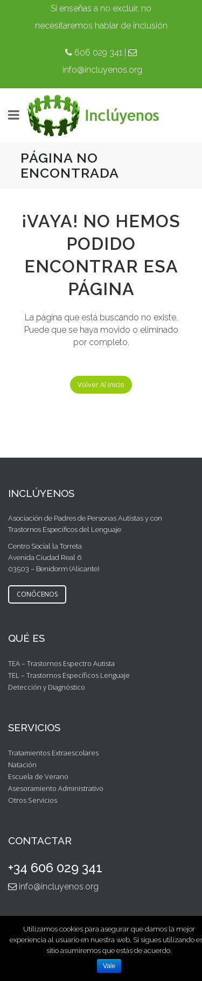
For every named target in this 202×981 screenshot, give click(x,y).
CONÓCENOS (37, 594)
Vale (109, 966)
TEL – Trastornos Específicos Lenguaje (69, 675)
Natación (22, 764)
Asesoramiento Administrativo (55, 788)
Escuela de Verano (38, 776)
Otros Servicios (32, 800)
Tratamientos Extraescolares (53, 753)
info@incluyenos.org (102, 70)
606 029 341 (98, 52)
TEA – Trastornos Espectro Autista (61, 663)
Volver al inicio (101, 384)
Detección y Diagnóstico (46, 687)
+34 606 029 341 (55, 867)
